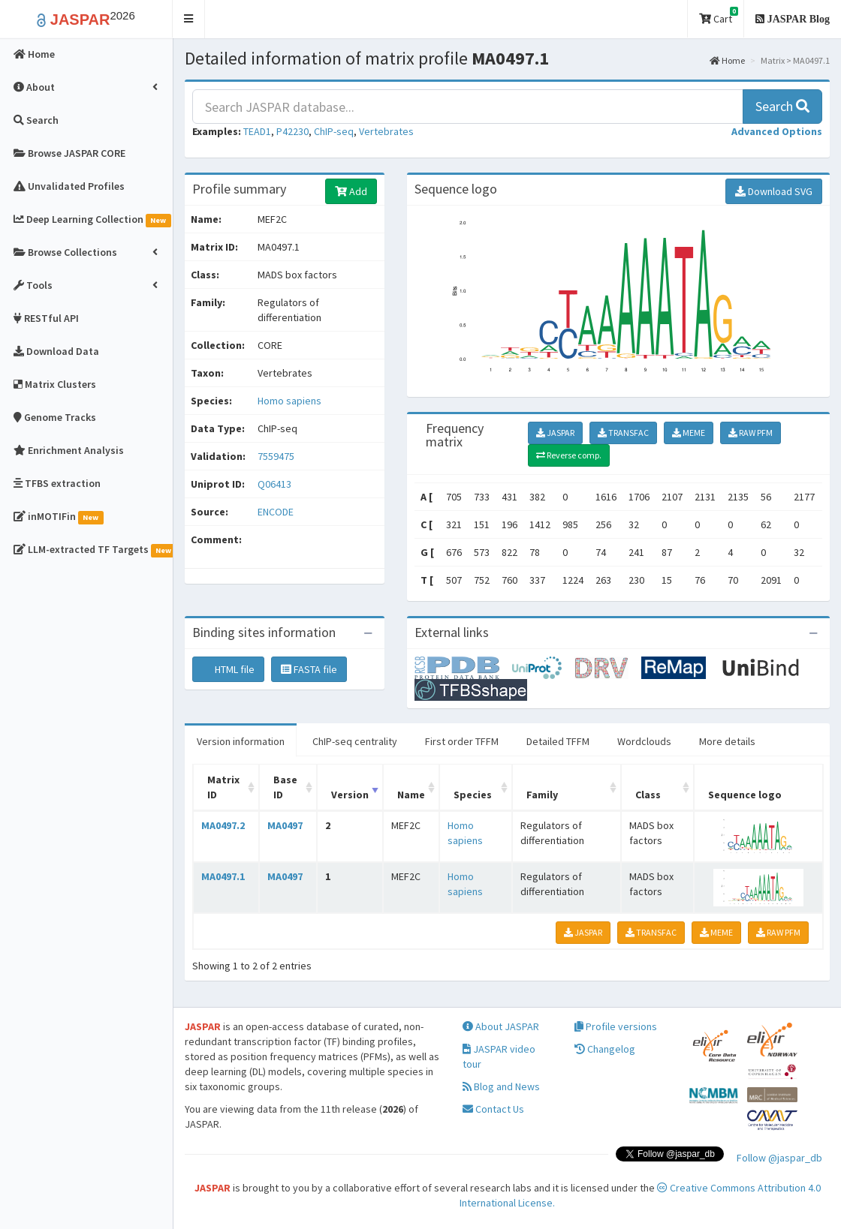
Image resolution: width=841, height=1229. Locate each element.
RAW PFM (750, 432)
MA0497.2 (223, 825)
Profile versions (615, 1026)
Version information (241, 741)
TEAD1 (257, 131)
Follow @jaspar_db (779, 1157)
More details (727, 741)
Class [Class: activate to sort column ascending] (648, 794)
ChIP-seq (334, 131)
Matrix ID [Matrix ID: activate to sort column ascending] (223, 787)
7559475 (276, 456)
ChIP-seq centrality (354, 741)
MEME (688, 432)
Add (351, 191)
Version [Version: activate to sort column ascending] (350, 794)
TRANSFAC (623, 432)
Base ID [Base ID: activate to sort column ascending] (285, 787)
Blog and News (501, 1086)
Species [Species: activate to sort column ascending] (473, 794)
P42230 (292, 131)
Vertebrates (386, 131)
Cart (718, 16)
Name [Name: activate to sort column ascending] (411, 794)
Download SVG (773, 191)
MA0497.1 (223, 876)
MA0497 (285, 825)
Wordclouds (644, 741)
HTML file (228, 669)
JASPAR (555, 432)
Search (782, 106)
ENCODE (276, 511)
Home (727, 60)
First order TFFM (462, 741)
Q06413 (276, 484)
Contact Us (493, 1109)
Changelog (604, 1049)
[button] (189, 19)
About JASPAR (501, 1026)
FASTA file (309, 669)
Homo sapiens (289, 400)
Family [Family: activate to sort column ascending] (542, 794)
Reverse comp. (568, 455)
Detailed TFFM (557, 741)
